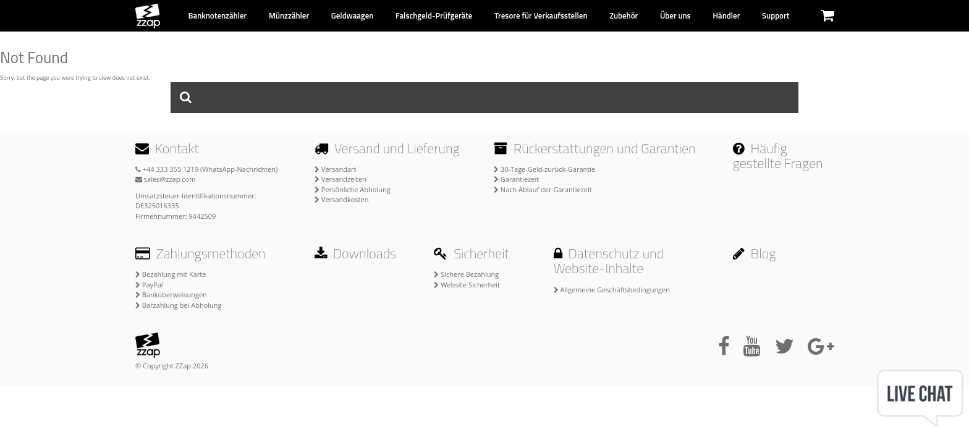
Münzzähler (289, 15)
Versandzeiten (340, 179)
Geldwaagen (352, 15)
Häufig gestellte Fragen (778, 156)
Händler (726, 15)
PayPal (149, 284)
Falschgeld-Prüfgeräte (434, 15)
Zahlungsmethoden (200, 253)
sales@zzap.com (165, 179)
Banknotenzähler (217, 15)
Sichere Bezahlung (466, 274)
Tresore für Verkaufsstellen (540, 15)
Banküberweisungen (171, 294)
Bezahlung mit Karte (170, 274)
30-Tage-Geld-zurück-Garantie (544, 169)
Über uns (675, 15)
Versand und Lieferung (387, 148)
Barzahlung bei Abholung (178, 305)
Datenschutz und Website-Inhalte (609, 261)
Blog (754, 253)
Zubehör (623, 15)
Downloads (355, 253)
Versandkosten (341, 199)
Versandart (335, 169)
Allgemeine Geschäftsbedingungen (612, 289)
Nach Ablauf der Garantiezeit (543, 189)
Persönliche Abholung (353, 189)
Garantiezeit (516, 179)
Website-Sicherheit (467, 284)
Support (775, 15)
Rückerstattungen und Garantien (595, 148)
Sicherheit (471, 253)
